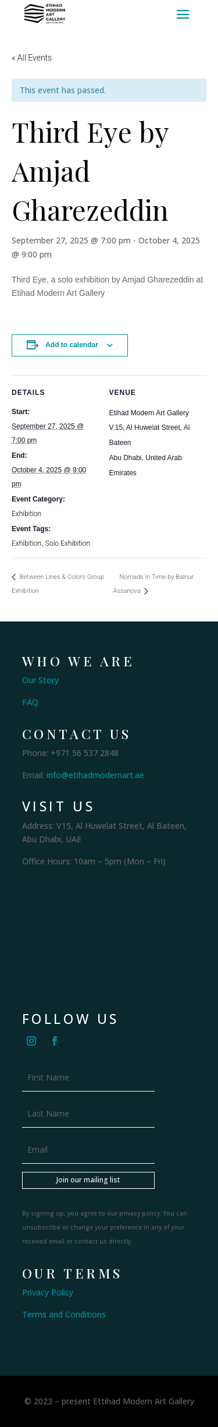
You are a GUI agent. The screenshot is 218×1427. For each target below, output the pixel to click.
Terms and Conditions (64, 1314)
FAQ (30, 702)
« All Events (32, 57)
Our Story (40, 680)
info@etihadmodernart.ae (95, 774)
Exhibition (26, 514)
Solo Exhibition (67, 543)
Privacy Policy (47, 1292)
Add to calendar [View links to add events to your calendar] (71, 345)
